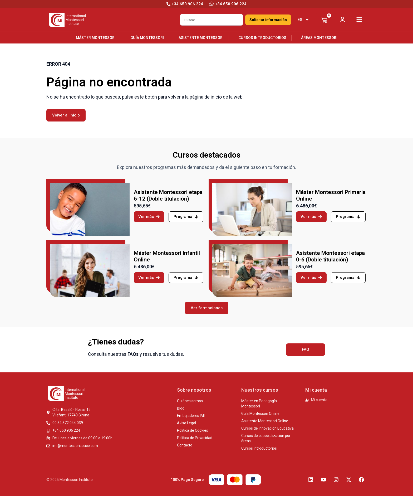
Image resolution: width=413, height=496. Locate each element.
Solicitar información (268, 20)
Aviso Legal (186, 423)
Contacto (184, 445)
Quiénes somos (190, 401)
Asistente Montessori (201, 38)
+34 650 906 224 (231, 4)
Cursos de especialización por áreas (266, 438)
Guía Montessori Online (260, 413)
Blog (180, 408)
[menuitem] (303, 19)
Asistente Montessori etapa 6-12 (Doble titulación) (168, 195)
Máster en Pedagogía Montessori (259, 403)
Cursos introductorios (262, 38)
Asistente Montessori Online (264, 421)
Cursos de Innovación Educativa (267, 428)
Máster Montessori (96, 38)
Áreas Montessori (319, 38)
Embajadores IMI (191, 416)
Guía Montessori (147, 38)
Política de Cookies (192, 430)
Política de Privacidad (194, 438)
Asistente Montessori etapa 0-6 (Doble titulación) (330, 256)
